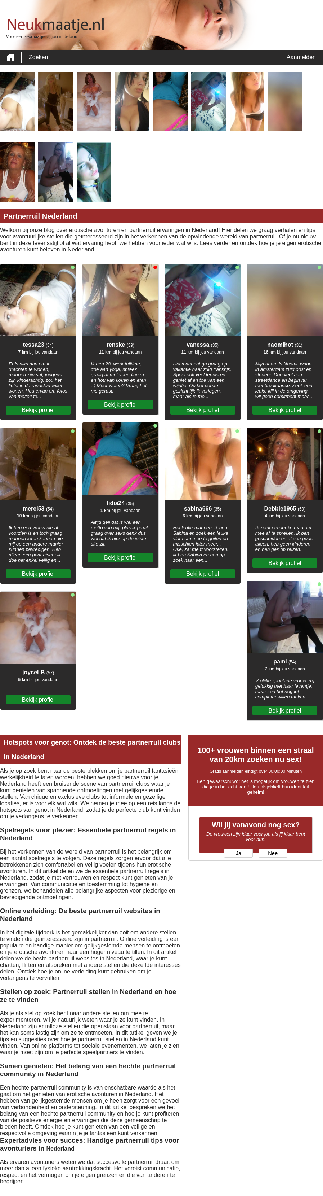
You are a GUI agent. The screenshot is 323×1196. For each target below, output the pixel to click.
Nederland (60, 1148)
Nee (273, 853)
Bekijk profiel (38, 410)
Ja (238, 853)
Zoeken (38, 57)
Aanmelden (301, 57)
